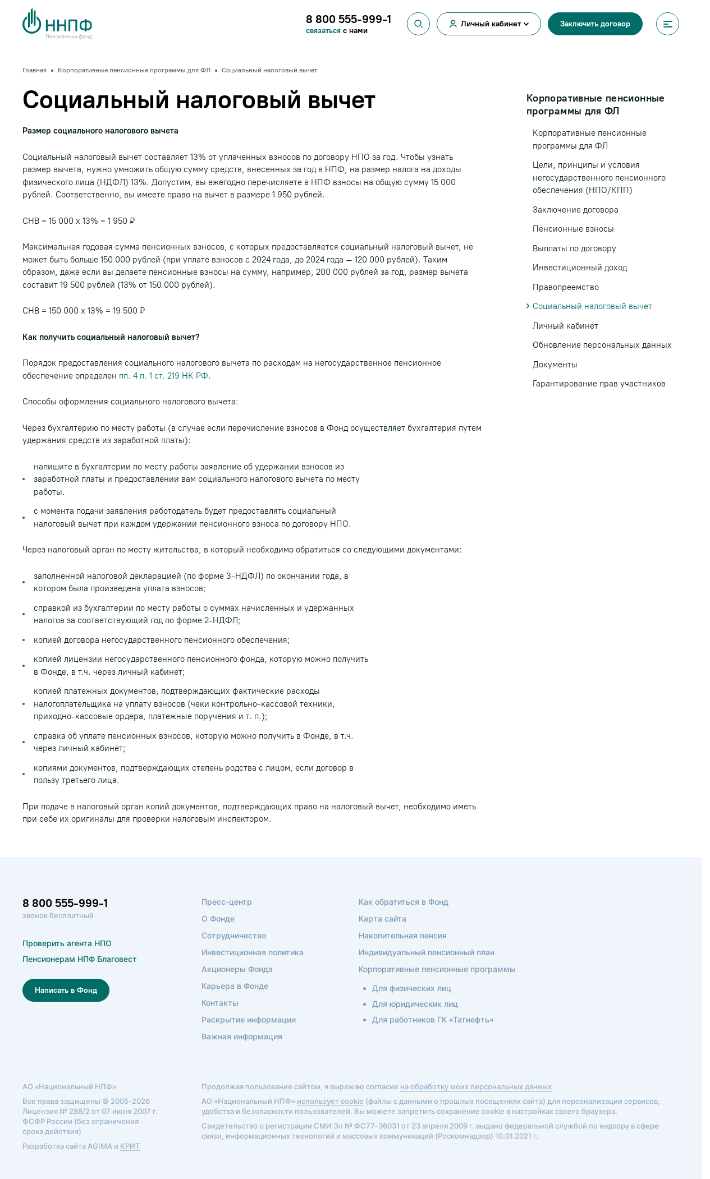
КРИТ (130, 1145)
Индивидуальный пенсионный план (426, 952)
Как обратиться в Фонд (403, 901)
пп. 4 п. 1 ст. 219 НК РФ (163, 376)
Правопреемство (566, 287)
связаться (323, 30)
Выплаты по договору (574, 248)
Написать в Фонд (66, 990)
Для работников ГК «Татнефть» (433, 1019)
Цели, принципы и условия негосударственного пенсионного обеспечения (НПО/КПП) (599, 177)
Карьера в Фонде (234, 986)
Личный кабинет (491, 24)
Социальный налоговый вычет (592, 306)
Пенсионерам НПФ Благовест (79, 959)
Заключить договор (595, 24)
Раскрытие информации (248, 1019)
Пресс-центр (226, 901)
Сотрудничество (233, 935)
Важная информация (241, 1036)
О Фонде (218, 918)
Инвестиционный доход (580, 267)
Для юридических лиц (415, 1003)
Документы (555, 365)
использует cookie (330, 1101)
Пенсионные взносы (573, 229)
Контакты (220, 1002)
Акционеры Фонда (237, 969)
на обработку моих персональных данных (476, 1086)
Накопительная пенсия (403, 935)
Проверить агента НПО (67, 943)
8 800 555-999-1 (65, 903)
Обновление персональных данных (602, 345)
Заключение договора (576, 210)
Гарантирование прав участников (599, 384)
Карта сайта (382, 918)
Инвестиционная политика (252, 952)
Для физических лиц (411, 988)
